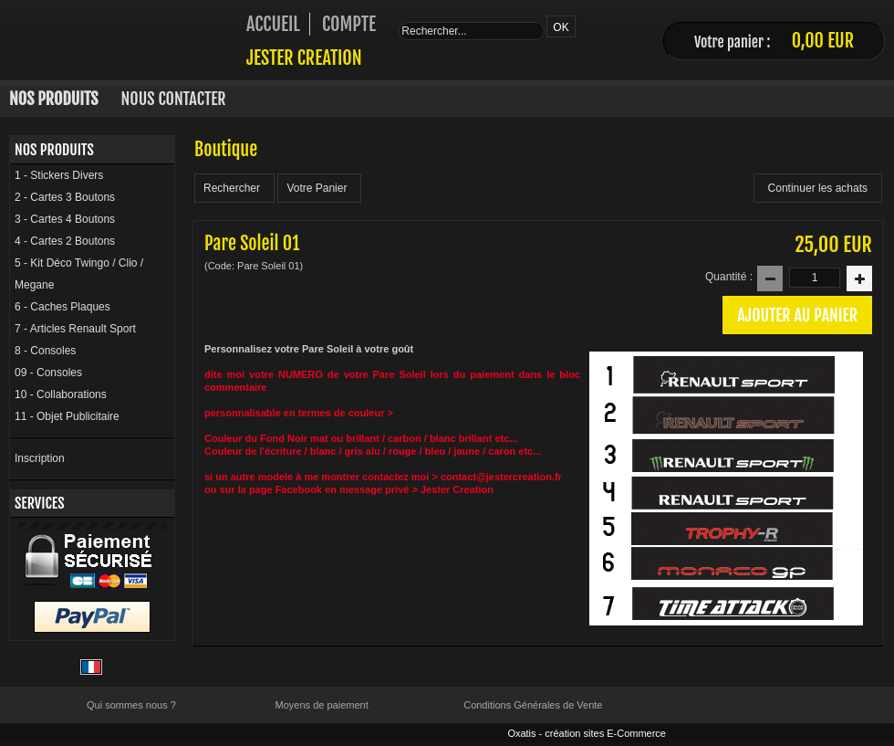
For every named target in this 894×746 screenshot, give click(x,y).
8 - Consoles (45, 350)
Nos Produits (54, 99)
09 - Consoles (48, 372)
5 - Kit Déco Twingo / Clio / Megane (79, 274)
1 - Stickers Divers (59, 175)
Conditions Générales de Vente (532, 704)
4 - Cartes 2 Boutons (65, 241)
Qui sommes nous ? (131, 704)
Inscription (40, 458)
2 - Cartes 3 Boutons (65, 197)
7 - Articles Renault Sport (75, 328)
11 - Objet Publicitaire (67, 416)
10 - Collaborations (61, 394)
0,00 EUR (823, 40)
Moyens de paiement (322, 704)
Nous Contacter (173, 99)
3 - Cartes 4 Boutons (65, 219)
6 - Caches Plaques (62, 306)
